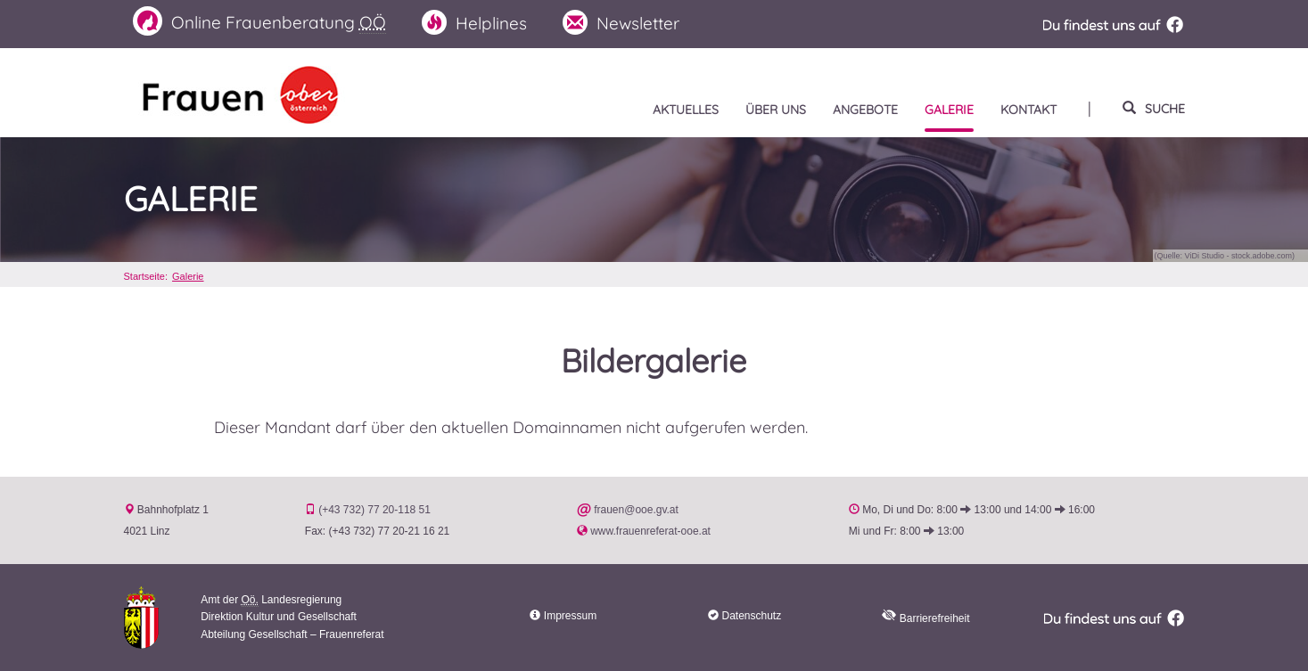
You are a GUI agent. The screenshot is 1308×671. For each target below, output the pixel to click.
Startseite (144, 276)
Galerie (191, 199)
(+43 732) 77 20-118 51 (374, 509)
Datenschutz (751, 616)
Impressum (570, 616)
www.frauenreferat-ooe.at (650, 531)
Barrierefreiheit (925, 618)
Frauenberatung (259, 22)
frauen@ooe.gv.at (636, 509)
